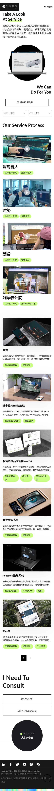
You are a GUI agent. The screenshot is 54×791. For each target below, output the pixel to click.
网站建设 (4, 775)
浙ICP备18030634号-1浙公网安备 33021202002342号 (21, 774)
